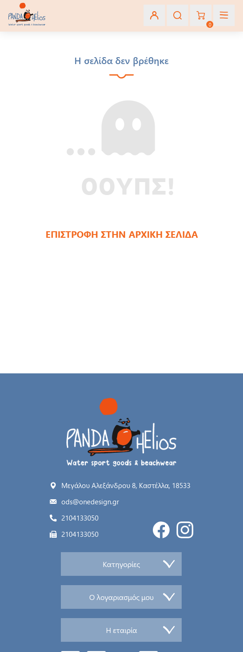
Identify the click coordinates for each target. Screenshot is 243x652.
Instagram (185, 530)
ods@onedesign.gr (90, 501)
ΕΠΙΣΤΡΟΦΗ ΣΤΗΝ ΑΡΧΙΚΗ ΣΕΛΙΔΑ (122, 234)
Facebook (161, 530)
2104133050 (80, 517)
